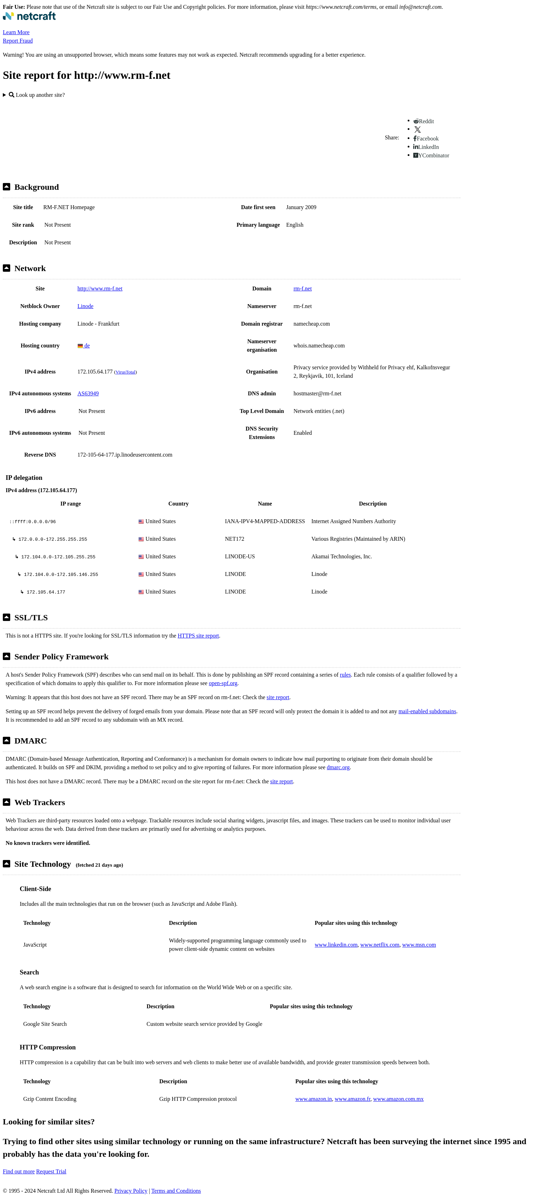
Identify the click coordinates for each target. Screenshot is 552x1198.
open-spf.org (223, 683)
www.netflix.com (380, 945)
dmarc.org (338, 767)
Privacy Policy (131, 1191)
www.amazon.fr (352, 1099)
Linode (85, 306)
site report (277, 697)
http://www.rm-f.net (100, 288)
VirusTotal (125, 372)
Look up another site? (37, 95)
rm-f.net (303, 288)
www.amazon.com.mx (398, 1099)
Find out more (19, 1171)
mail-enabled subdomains (427, 711)
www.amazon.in (313, 1099)
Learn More (16, 32)
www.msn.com (419, 945)
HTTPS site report (198, 636)
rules (345, 675)
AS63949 (88, 393)
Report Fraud (18, 41)
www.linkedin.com (336, 945)
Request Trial (51, 1171)
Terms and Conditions (176, 1191)
